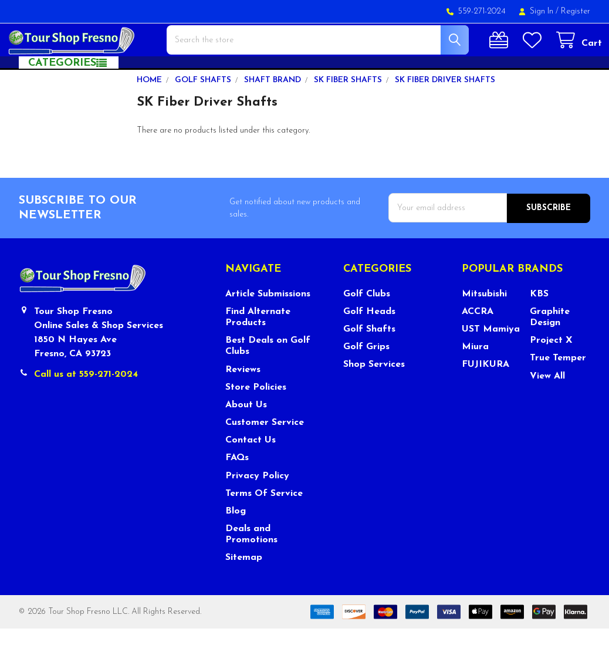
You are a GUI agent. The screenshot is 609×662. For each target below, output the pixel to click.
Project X (551, 374)
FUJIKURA (485, 398)
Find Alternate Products (257, 350)
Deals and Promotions (251, 568)
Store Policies (255, 420)
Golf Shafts (369, 362)
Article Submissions (267, 327)
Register (575, 11)
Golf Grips (366, 380)
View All (547, 409)
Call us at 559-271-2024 (86, 408)
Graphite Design (550, 350)
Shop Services (374, 398)
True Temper (558, 392)
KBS (539, 327)
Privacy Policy (257, 509)
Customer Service (264, 456)
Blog (235, 544)
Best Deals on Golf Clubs (267, 379)
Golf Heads (369, 345)
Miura (475, 380)
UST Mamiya (491, 362)
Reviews (242, 403)
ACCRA (477, 345)
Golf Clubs (366, 327)
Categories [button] (62, 97)
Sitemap (243, 591)
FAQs (237, 491)
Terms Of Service (264, 527)
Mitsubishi (484, 327)
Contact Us (250, 473)
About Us (246, 438)
